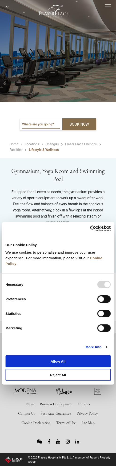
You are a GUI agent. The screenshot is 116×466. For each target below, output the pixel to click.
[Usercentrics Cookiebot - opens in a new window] (90, 228)
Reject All (58, 375)
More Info (93, 347)
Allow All (58, 361)
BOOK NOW (79, 124)
